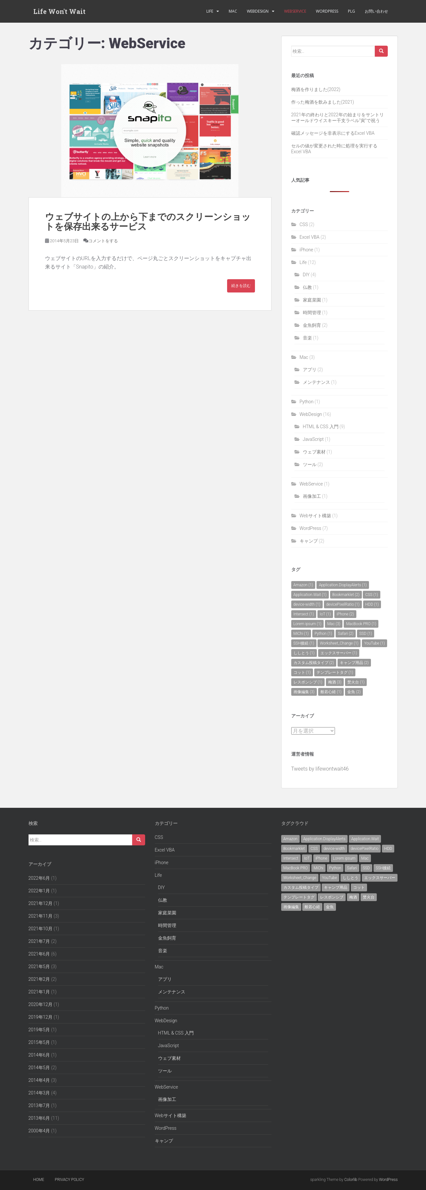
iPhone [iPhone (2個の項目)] (345, 614)
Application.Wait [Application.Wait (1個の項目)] (310, 594)
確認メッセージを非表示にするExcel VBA (333, 133)
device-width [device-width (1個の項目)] (307, 604)
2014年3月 (39, 1092)
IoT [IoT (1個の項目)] (325, 614)
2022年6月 (39, 878)
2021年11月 (41, 916)
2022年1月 (39, 890)
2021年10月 (41, 928)
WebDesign (258, 11)
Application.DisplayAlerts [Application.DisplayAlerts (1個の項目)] (343, 585)
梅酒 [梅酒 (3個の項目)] (334, 682)
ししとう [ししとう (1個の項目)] (304, 653)
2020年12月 (41, 1004)
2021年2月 (39, 979)
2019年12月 (41, 1017)
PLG (351, 11)
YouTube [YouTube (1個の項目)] (374, 643)
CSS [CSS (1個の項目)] (371, 594)
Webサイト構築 (315, 515)
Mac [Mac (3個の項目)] (333, 624)
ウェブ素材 (314, 451)
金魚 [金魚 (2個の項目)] (354, 692)
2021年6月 (39, 953)
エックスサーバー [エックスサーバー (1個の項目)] (338, 653)
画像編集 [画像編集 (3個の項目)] (304, 692)
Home (38, 1179)
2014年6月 (39, 1055)
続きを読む (241, 285)
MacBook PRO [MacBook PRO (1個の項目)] (361, 624)
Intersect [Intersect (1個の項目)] (304, 614)
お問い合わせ (376, 11)
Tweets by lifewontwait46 (320, 769)
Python (307, 401)
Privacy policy (69, 1179)
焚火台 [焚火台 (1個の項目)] (355, 682)
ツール (310, 464)
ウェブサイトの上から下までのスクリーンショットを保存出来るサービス (148, 222)
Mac (233, 11)
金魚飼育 (312, 325)
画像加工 (312, 496)
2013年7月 (39, 1105)
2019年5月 (39, 1029)
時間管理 (312, 312)
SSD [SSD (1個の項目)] (365, 633)
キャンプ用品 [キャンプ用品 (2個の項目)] (354, 662)
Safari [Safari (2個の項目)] (345, 633)
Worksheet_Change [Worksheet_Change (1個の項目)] (339, 643)
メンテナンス (316, 382)
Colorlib (350, 1179)
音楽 (307, 337)
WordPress (327, 11)
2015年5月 (39, 1042)
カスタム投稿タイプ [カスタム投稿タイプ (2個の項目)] (314, 662)
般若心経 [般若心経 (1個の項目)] (330, 692)
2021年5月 (39, 966)
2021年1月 (39, 991)
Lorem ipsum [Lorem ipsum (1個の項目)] (308, 624)
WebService (295, 11)
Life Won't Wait (59, 11)
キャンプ (309, 541)
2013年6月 (39, 1118)
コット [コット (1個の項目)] (302, 672)
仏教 (307, 287)
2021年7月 (39, 941)
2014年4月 (39, 1080)
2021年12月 (41, 903)
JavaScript (313, 439)
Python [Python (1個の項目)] (323, 633)
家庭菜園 (312, 300)
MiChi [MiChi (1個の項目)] (301, 633)
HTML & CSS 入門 (321, 426)
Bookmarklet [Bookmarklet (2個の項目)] (346, 594)
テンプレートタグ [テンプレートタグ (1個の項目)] (335, 672)
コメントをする (103, 240)
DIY (306, 274)
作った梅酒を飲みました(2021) (322, 102)
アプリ (310, 369)
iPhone (306, 249)
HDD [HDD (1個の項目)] (372, 604)
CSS (304, 224)
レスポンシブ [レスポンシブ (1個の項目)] (308, 682)
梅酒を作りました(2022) (315, 89)
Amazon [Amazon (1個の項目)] (303, 585)
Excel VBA (310, 237)
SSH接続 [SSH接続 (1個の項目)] (304, 643)
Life (209, 11)
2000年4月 (39, 1130)
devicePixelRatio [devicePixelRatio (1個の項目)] (343, 604)
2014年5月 (39, 1067)
